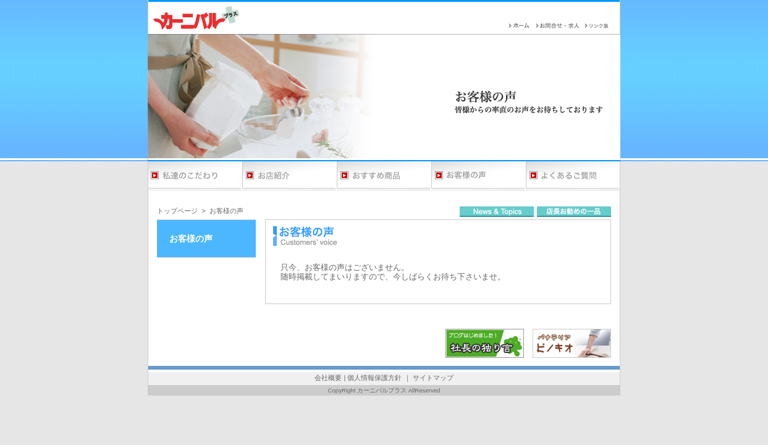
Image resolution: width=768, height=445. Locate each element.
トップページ (177, 210)
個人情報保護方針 (374, 377)
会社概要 (328, 377)
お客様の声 (226, 210)
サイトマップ (433, 377)
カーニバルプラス (382, 390)
